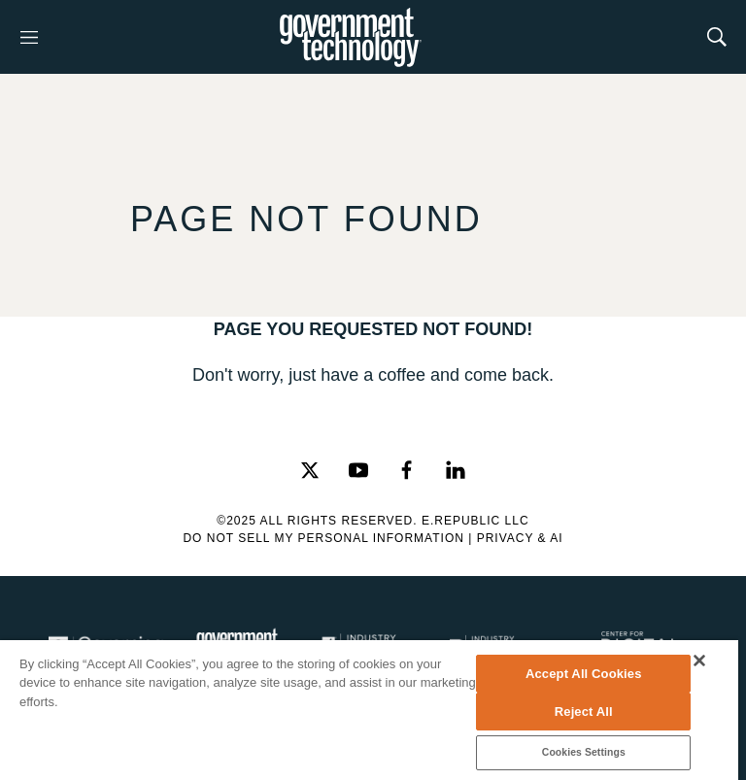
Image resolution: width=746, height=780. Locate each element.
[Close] (699, 660)
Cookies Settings (584, 752)
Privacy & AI (520, 538)
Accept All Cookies (584, 673)
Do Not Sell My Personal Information (323, 538)
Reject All (584, 711)
